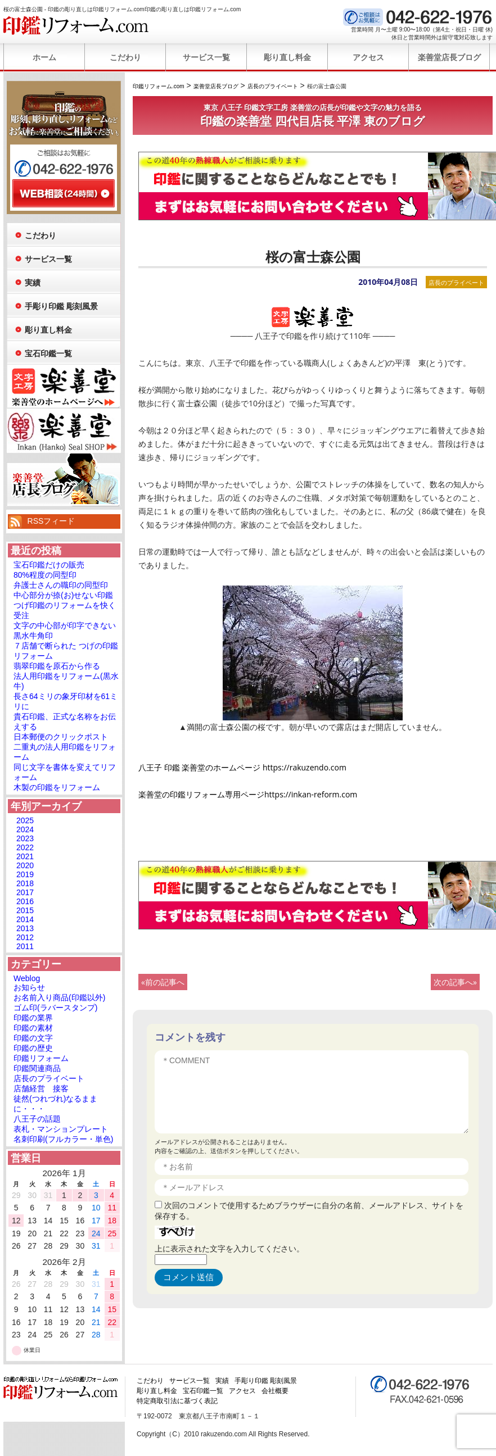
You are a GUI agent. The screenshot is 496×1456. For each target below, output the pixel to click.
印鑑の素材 (33, 1027)
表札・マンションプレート (60, 1128)
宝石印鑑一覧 (48, 353)
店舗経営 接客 (41, 1088)
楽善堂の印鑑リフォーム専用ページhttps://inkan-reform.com (247, 794)
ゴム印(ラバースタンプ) (55, 1007)
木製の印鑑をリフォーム (56, 787)
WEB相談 (63, 193)
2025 (25, 820)
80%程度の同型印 (44, 574)
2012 (25, 937)
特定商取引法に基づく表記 (177, 1401)
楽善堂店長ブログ (449, 57)
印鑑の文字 (33, 1037)
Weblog (26, 978)
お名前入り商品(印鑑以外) (59, 997)
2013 (25, 928)
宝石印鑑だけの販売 (48, 564)
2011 (25, 946)
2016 (25, 901)
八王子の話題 (37, 1118)
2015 (25, 910)
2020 (25, 865)
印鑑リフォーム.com (76, 25)
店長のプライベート (456, 282)
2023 (25, 838)
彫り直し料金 (287, 57)
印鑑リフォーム (41, 1058)
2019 (25, 874)
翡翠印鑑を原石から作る (56, 665)
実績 (32, 282)
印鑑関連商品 (37, 1068)
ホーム (44, 57)
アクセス (368, 57)
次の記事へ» (455, 982)
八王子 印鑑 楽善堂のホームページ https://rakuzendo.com (242, 767)
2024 (25, 829)
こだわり (125, 57)
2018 (25, 883)
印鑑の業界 (33, 1017)
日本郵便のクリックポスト (60, 736)
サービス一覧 (206, 57)
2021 (25, 856)
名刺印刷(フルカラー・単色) (63, 1139)
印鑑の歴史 (33, 1048)
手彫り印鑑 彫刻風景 (61, 306)
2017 (25, 892)
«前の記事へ (162, 982)
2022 (25, 847)
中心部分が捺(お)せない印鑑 (63, 595)
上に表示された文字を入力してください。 (229, 1248)
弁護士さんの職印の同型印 (60, 584)
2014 (25, 919)
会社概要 (274, 1391)
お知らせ (29, 987)
